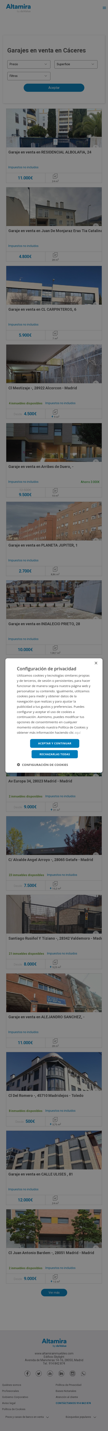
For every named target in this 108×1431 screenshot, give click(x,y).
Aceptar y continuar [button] (55, 743)
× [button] (95, 662)
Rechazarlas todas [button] (54, 754)
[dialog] (54, 715)
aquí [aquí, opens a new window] (78, 732)
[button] (42, 765)
